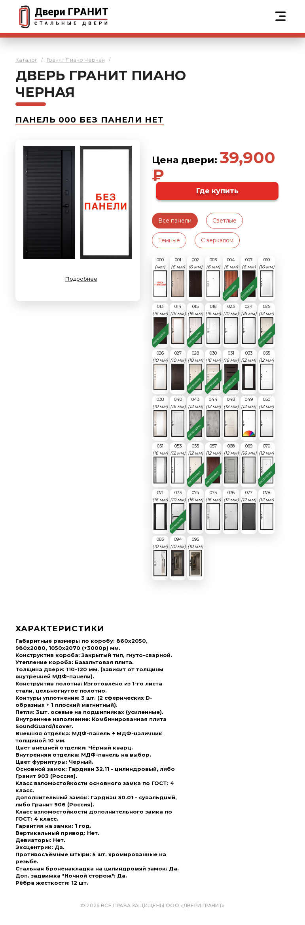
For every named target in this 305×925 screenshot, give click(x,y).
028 (195, 370)
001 (178, 277)
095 (195, 556)
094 (178, 556)
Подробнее (81, 279)
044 (213, 416)
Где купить (217, 191)
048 (231, 416)
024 (249, 324)
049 (248, 416)
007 (249, 277)
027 (178, 370)
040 (178, 416)
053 (178, 463)
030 (213, 370)
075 (213, 510)
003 (213, 277)
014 (178, 324)
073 (178, 510)
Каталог (26, 60)
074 (195, 510)
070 (266, 463)
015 (195, 324)
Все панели (174, 220)
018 (213, 324)
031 (231, 370)
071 (160, 510)
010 (267, 277)
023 (231, 324)
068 (231, 463)
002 (195, 277)
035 (266, 370)
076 (231, 510)
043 (195, 416)
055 (195, 463)
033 (248, 370)
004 (231, 277)
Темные (169, 240)
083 (160, 556)
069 (249, 463)
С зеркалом (217, 240)
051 (160, 463)
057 (213, 463)
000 (160, 277)
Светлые (224, 220)
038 (160, 416)
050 (266, 416)
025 (266, 324)
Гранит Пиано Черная (76, 60)
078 (266, 510)
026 (160, 370)
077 (248, 510)
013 (160, 324)
